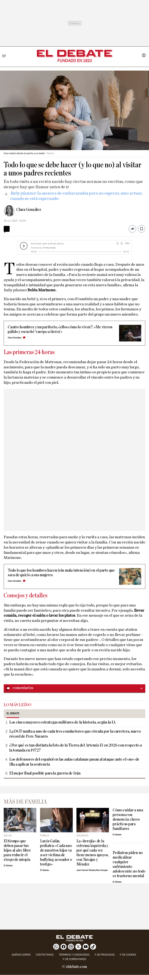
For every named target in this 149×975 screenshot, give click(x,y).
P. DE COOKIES (128, 954)
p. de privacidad (105, 954)
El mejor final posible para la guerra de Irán (45, 773)
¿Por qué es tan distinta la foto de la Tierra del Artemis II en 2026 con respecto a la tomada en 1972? (75, 747)
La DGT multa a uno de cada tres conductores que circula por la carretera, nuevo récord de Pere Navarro (75, 734)
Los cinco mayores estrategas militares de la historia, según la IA (62, 722)
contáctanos (45, 954)
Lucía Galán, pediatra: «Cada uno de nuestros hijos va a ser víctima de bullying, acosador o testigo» (56, 852)
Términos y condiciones (74, 954)
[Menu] (4, 56)
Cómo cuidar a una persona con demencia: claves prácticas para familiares (128, 819)
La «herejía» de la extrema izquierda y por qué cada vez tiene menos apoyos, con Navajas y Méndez (92, 852)
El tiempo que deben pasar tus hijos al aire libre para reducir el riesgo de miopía (17, 850)
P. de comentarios (74, 959)
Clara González (28, 209)
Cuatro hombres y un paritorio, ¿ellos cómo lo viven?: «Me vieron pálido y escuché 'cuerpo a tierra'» (60, 329)
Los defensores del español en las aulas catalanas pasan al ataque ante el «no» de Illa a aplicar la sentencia (74, 762)
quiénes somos (21, 954)
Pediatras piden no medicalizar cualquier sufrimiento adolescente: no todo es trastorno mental (129, 864)
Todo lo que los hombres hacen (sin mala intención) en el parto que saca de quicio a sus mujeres (61, 572)
